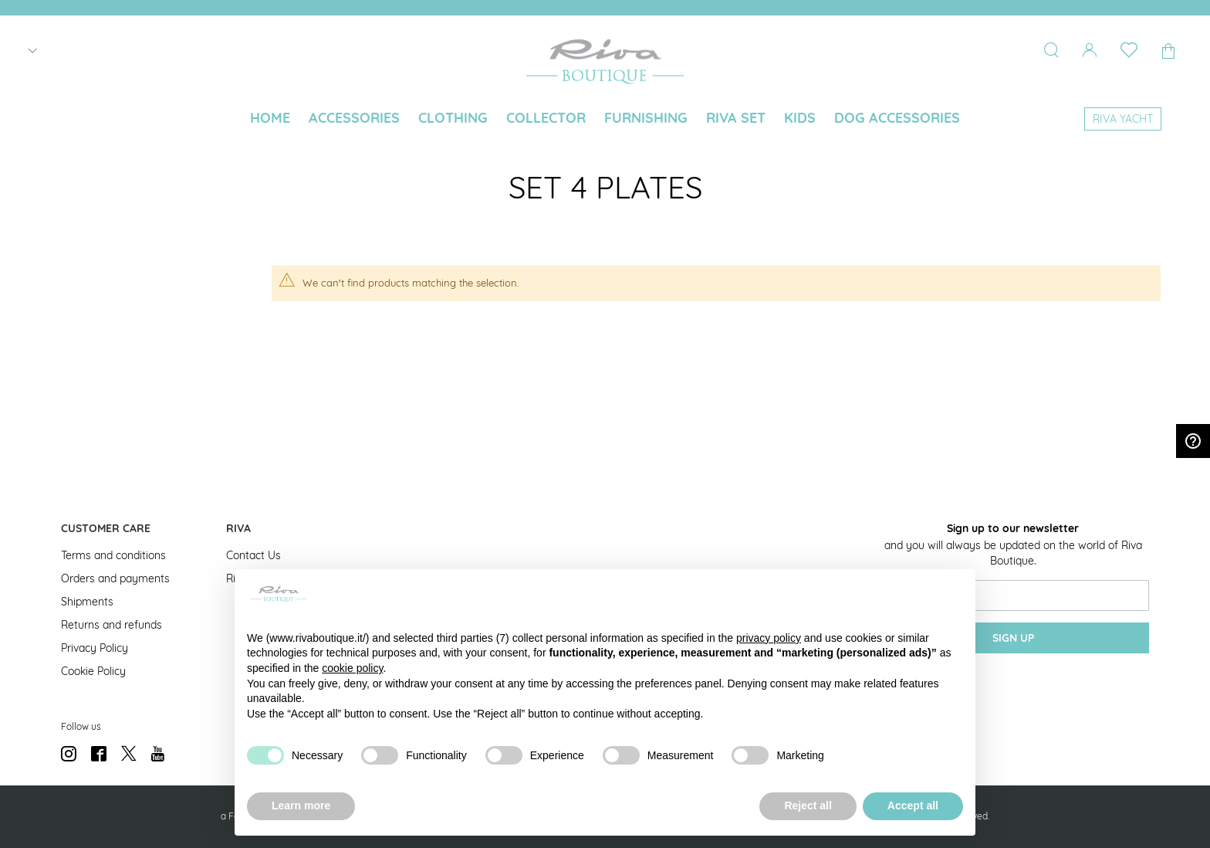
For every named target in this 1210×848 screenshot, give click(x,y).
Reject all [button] (807, 805)
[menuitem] (270, 118)
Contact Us (253, 555)
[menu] (605, 119)
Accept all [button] (912, 805)
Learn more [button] (301, 805)
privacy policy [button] (768, 638)
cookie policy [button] (352, 668)
